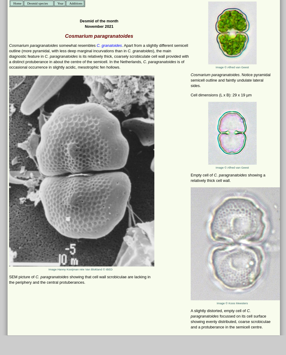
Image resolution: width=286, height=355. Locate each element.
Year (61, 3)
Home (17, 3)
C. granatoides (109, 45)
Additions (75, 3)
